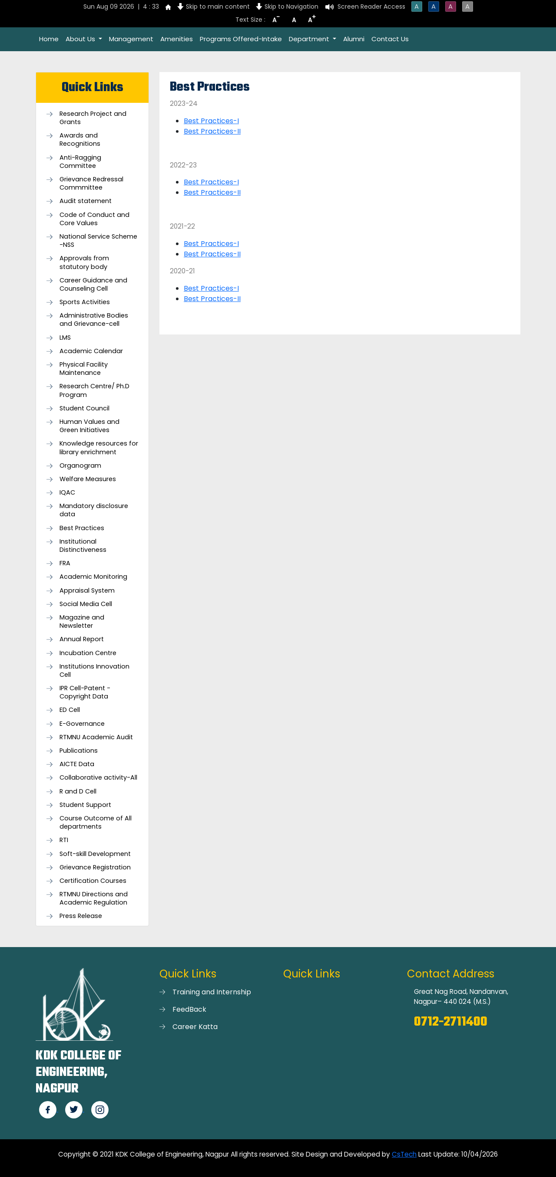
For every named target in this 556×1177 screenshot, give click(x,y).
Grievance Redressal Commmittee (91, 183)
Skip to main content (218, 6)
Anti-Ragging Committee (80, 162)
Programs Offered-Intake (241, 38)
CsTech (404, 1154)
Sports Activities (85, 302)
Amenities (176, 38)
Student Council (84, 408)
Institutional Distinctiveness (83, 546)
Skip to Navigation (291, 6)
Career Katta (195, 1027)
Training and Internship (211, 992)
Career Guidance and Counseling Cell (93, 284)
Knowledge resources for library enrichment (99, 447)
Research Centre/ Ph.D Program (94, 390)
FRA (65, 563)
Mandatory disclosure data (94, 510)
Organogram (80, 466)
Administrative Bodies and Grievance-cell (94, 319)
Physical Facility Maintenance (84, 369)
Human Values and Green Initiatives (89, 426)
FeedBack (189, 1009)
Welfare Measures (88, 479)
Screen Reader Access (371, 6)
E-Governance (82, 724)
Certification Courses (93, 881)
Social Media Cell (86, 604)
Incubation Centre (88, 653)
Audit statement (86, 201)
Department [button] (310, 38)
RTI (64, 840)
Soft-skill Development (95, 854)
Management (131, 38)
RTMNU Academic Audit (96, 737)
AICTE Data (77, 764)
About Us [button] (81, 38)
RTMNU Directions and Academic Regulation (94, 898)
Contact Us (390, 38)
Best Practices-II (212, 131)
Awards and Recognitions (80, 139)
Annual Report (82, 639)
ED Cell (70, 710)
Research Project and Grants (93, 118)
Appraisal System (87, 591)
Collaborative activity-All (98, 778)
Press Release (81, 916)
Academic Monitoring (93, 577)
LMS (65, 338)
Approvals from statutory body (84, 262)
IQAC (67, 493)
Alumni (353, 38)
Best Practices (82, 528)
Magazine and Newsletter (82, 621)
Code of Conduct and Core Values (94, 219)
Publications (79, 751)
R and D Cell (78, 791)
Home (49, 38)
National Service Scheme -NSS (98, 241)
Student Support (85, 805)
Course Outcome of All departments (96, 822)
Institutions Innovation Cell (94, 670)
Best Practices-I (211, 121)
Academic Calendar (91, 351)
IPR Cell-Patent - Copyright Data (85, 692)
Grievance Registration (95, 867)
